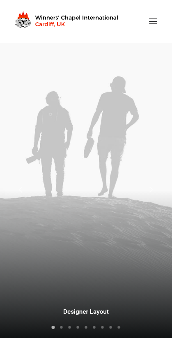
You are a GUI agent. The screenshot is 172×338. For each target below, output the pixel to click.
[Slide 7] (103, 327)
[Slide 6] (94, 327)
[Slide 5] (86, 327)
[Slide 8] (111, 327)
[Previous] (21, 211)
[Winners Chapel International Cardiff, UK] (67, 21)
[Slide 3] (70, 327)
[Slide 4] (78, 327)
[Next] (151, 211)
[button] (153, 21)
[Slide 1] (53, 327)
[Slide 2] (61, 327)
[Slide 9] (119, 327)
